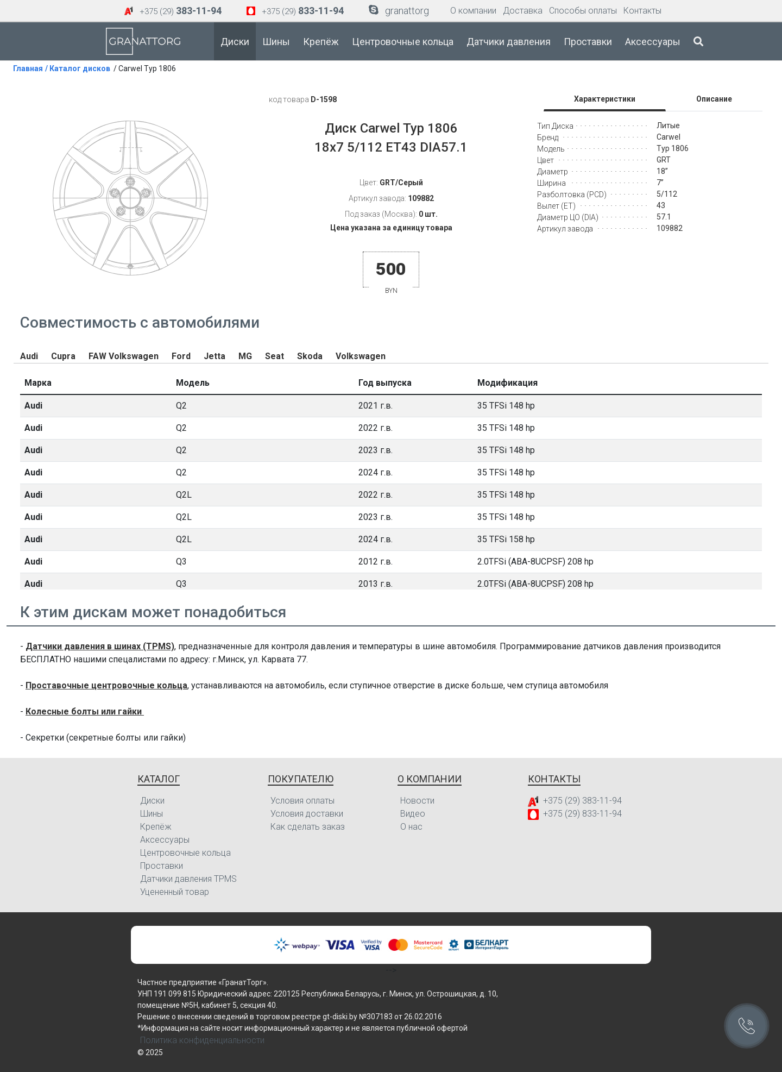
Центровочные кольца (402, 41)
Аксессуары (652, 41)
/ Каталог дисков (77, 68)
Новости (417, 800)
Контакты (642, 10)
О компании (473, 10)
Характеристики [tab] (604, 99)
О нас (411, 827)
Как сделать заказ (307, 827)
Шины (276, 41)
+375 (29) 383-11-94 (582, 800)
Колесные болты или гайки (85, 711)
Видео (412, 813)
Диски (234, 41)
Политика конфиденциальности (202, 1040)
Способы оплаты (583, 10)
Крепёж (321, 41)
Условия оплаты (302, 800)
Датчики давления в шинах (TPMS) (100, 646)
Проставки (588, 41)
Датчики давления (508, 41)
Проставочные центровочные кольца (106, 685)
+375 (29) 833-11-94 (582, 813)
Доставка (523, 10)
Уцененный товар (174, 892)
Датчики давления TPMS (188, 879)
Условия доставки (306, 813)
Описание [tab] (714, 99)
